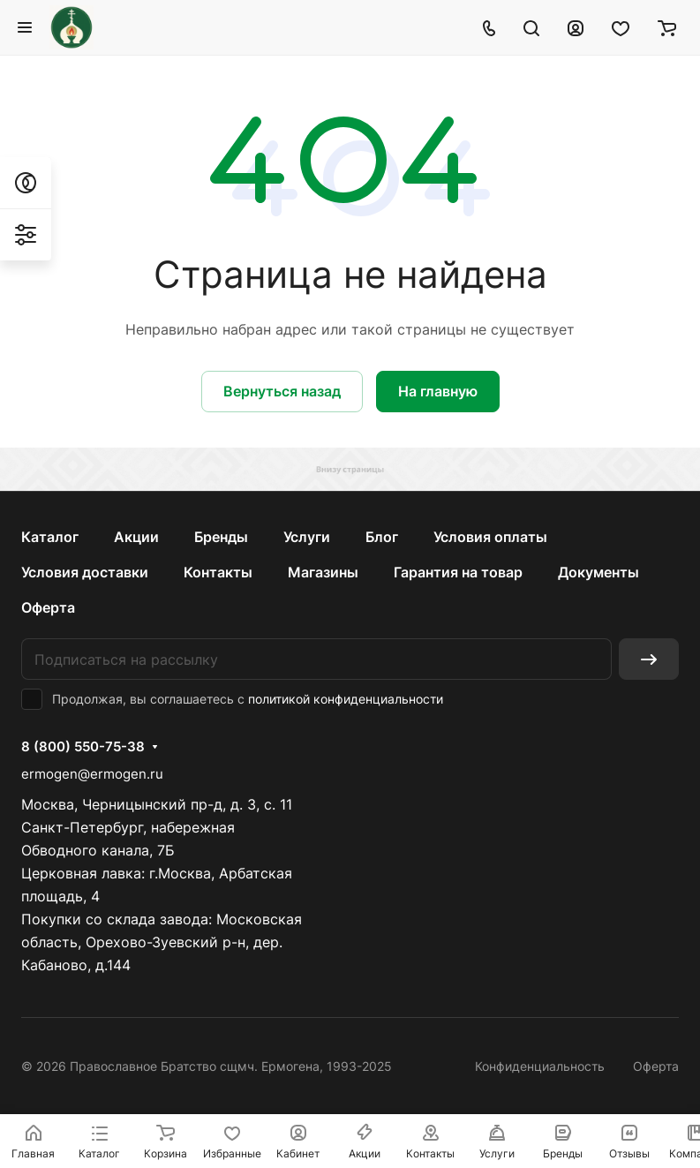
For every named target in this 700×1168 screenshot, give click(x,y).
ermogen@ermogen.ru (92, 773)
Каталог (50, 537)
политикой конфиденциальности (345, 698)
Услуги (306, 537)
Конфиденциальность (540, 1066)
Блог (381, 537)
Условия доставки (84, 572)
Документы (598, 572)
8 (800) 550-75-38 (83, 747)
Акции (136, 537)
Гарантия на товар (458, 572)
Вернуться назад (282, 391)
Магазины (323, 572)
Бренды (221, 537)
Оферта (48, 607)
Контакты (218, 572)
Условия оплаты (490, 537)
